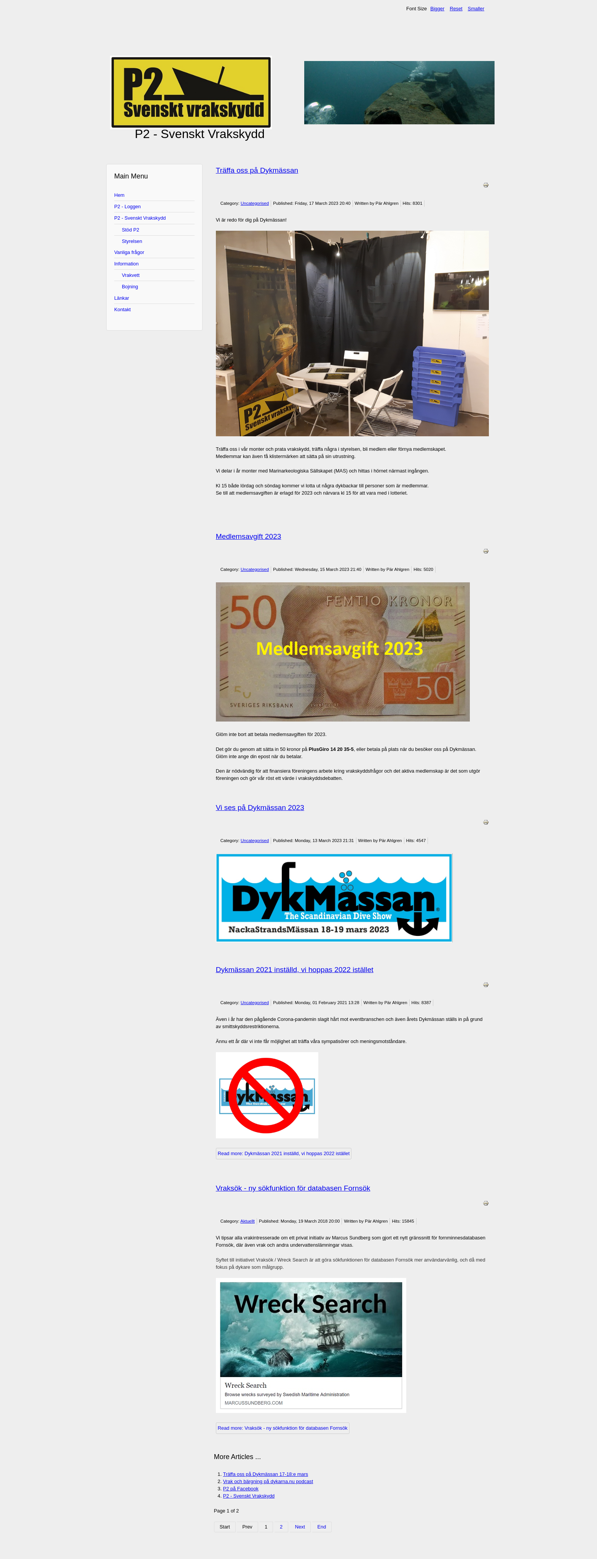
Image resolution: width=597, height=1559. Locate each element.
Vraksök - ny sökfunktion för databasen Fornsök (293, 1188)
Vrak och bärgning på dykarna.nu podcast (268, 1481)
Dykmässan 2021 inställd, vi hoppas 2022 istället (295, 970)
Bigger (437, 8)
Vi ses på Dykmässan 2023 (260, 808)
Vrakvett (130, 275)
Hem (119, 195)
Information (126, 264)
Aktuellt (247, 1221)
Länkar (121, 298)
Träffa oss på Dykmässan (257, 170)
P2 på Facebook (241, 1488)
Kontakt (122, 309)
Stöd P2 (130, 230)
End (322, 1527)
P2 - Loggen (127, 206)
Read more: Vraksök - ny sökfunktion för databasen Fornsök (283, 1428)
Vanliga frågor (129, 252)
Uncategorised (255, 203)
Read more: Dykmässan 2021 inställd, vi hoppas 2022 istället (284, 1153)
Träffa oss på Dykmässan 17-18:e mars (265, 1474)
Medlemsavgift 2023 (248, 536)
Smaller (476, 8)
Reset (456, 8)
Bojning (130, 286)
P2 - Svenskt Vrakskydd (140, 218)
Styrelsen (132, 241)
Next (300, 1527)
